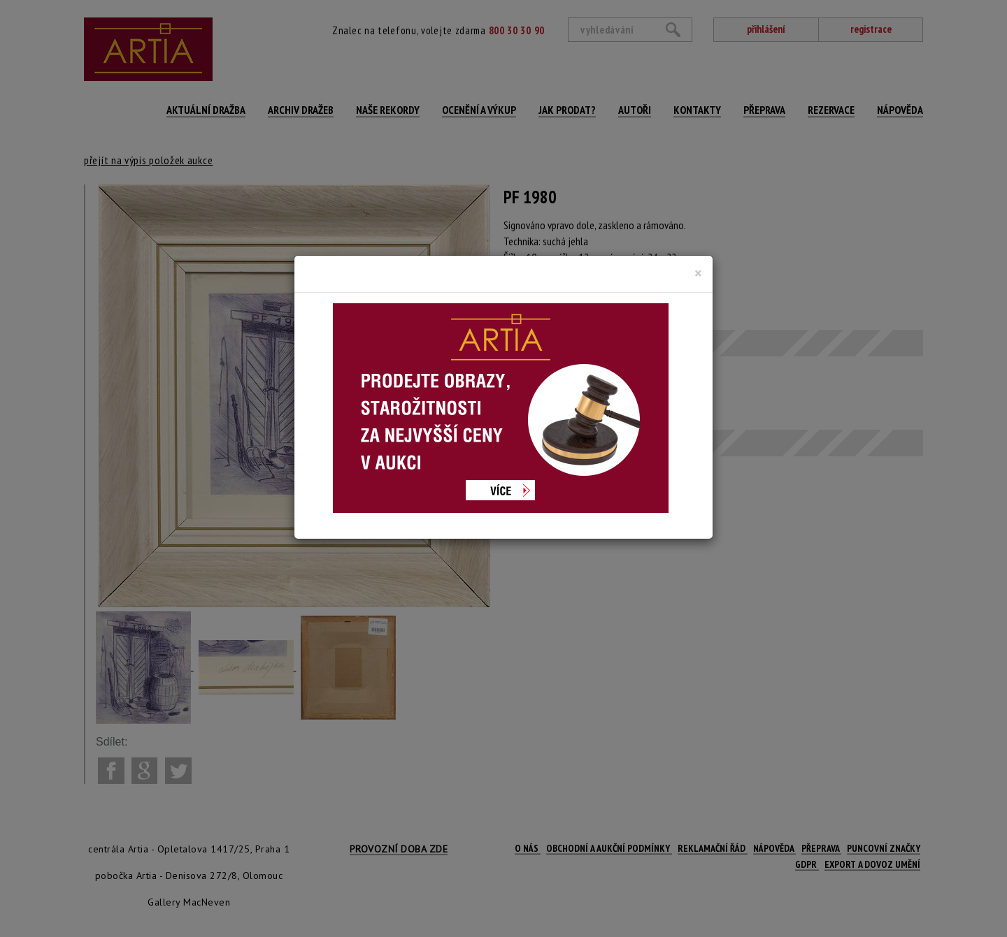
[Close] (698, 273)
